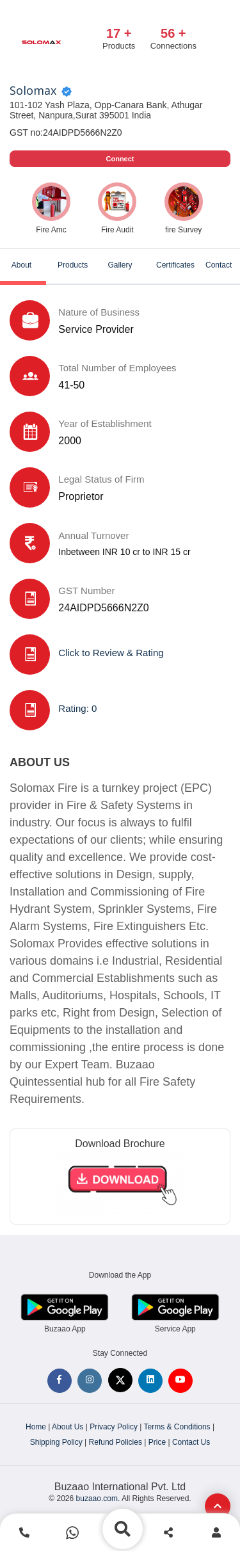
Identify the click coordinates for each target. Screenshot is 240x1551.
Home (36, 1426)
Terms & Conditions (177, 1426)
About (21, 265)
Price (157, 1442)
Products (73, 265)
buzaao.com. (98, 1498)
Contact (218, 265)
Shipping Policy (56, 1442)
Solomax (33, 90)
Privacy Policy (114, 1426)
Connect (120, 159)
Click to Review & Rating (110, 652)
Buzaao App (65, 1328)
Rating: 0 (77, 708)
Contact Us (191, 1442)
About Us (67, 1426)
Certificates (175, 265)
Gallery (120, 265)
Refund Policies (115, 1442)
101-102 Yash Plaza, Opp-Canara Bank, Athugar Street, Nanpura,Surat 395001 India (106, 110)
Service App (175, 1328)
